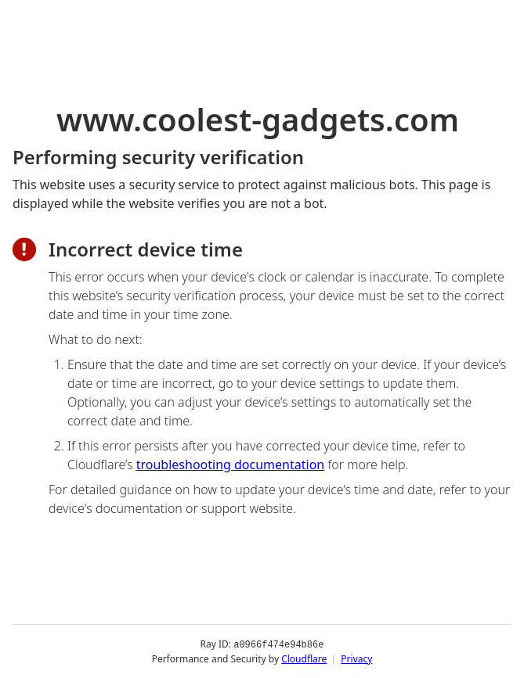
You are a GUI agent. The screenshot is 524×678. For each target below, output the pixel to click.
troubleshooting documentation (230, 464)
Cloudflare (304, 658)
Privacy (356, 658)
